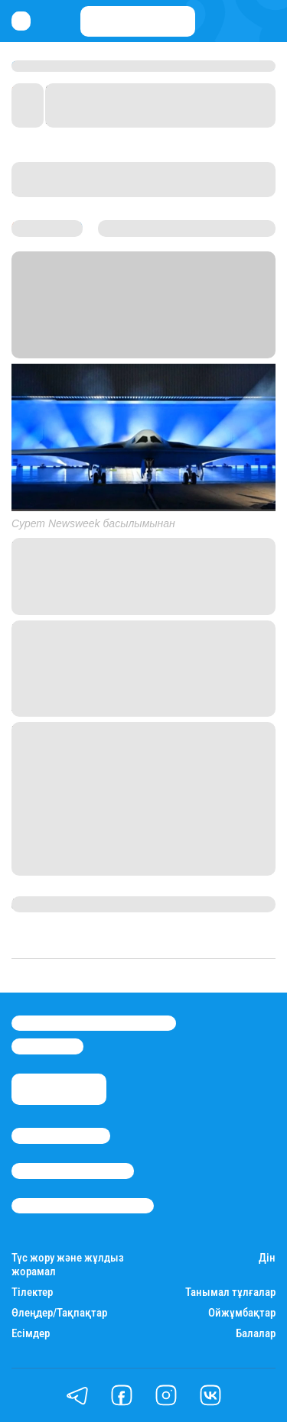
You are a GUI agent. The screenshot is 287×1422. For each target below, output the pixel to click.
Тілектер (32, 1292)
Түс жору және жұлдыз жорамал (67, 1265)
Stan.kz (32, 331)
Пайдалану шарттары (82, 1205)
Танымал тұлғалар (230, 1292)
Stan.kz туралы (60, 1135)
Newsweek (190, 331)
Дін (267, 1258)
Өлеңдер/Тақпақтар (59, 1313)
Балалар (256, 1333)
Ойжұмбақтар (242, 1313)
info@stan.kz (47, 1046)
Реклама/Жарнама (72, 1170)
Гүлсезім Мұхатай (61, 904)
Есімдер (30, 1333)
